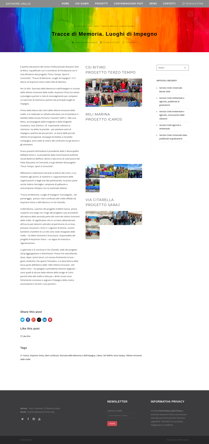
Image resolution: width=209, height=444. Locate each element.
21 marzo (24, 362)
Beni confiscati (54, 362)
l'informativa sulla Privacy (170, 410)
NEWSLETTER (194, 8)
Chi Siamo (82, 8)
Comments (132, 42)
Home (65, 8)
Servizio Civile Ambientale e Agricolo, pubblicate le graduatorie (171, 101)
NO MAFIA (114, 362)
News (153, 8)
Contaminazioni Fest (128, 8)
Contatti (169, 8)
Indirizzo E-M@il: (114, 410)
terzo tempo (126, 362)
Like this (27, 342)
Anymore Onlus (38, 362)
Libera (104, 362)
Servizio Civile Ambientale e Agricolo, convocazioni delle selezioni (171, 115)
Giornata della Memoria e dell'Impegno (81, 362)
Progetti (101, 8)
